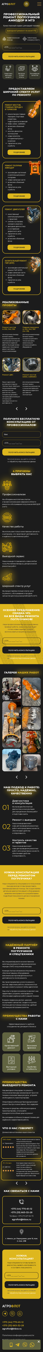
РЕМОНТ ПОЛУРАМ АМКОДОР (13, 167)
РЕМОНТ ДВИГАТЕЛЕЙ (15, 209)
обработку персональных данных (23, 461)
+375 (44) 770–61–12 (21, 1209)
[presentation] (17, 409)
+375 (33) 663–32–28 (21, 1212)
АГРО (8, 4)
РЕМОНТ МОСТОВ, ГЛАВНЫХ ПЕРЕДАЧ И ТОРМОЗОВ (14, 107)
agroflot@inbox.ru (21, 1219)
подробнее (19, 152)
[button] (38, 1341)
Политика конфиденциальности (18, 1335)
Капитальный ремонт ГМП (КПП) (16, 262)
